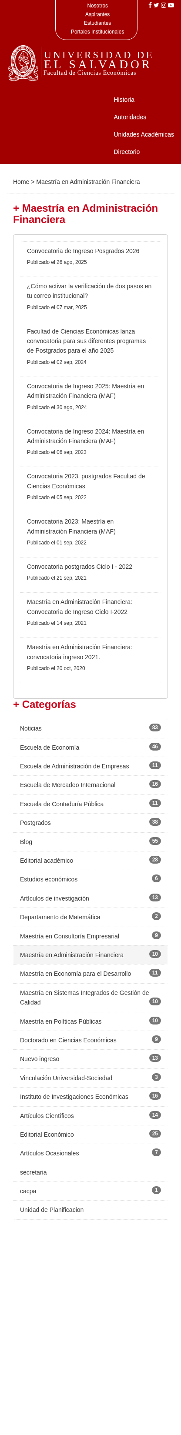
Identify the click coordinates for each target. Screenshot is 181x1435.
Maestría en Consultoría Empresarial (69, 936)
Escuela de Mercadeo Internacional (67, 784)
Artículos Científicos (47, 1115)
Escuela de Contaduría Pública (62, 804)
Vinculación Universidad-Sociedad (66, 1078)
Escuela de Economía (49, 747)
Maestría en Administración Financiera (72, 954)
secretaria (33, 1172)
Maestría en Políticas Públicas (61, 1021)
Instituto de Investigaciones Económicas (74, 1096)
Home (21, 181)
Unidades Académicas (144, 134)
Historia (124, 99)
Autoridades (130, 116)
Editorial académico (46, 860)
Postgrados (35, 822)
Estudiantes (97, 23)
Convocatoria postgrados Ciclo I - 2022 (79, 566)
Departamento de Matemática (60, 917)
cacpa (28, 1191)
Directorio (127, 151)
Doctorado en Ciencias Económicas (68, 1040)
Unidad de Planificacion (52, 1209)
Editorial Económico (47, 1134)
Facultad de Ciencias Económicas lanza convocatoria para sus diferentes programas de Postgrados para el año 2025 (86, 341)
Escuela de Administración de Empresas (74, 766)
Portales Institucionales (97, 32)
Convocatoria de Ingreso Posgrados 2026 (83, 250)
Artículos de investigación (54, 898)
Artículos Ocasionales (49, 1153)
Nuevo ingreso (39, 1058)
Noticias (31, 728)
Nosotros (97, 6)
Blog (26, 841)
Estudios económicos (48, 879)
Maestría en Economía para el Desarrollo (75, 973)
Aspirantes (97, 14)
